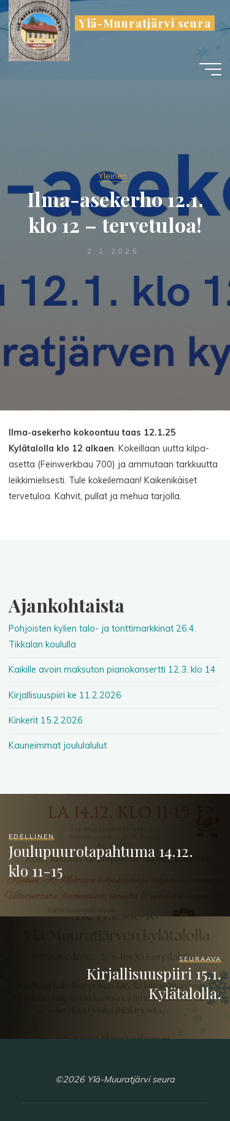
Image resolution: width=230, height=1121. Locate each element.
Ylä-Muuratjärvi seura (145, 23)
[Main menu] (210, 69)
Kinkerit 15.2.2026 (46, 720)
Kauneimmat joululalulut (58, 745)
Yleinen (112, 175)
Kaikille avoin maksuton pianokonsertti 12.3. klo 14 (112, 669)
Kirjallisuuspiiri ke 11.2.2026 (65, 695)
